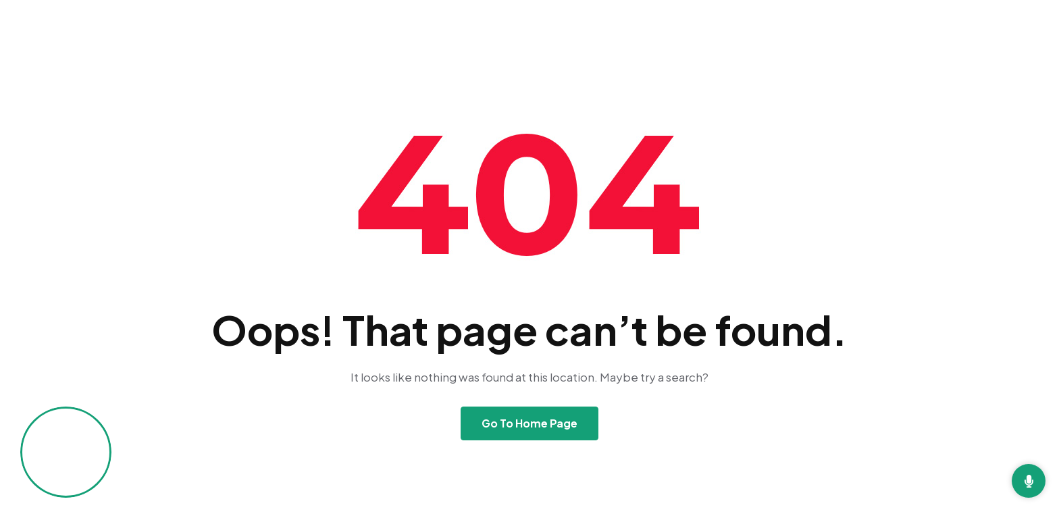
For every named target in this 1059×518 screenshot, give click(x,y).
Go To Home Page (529, 423)
